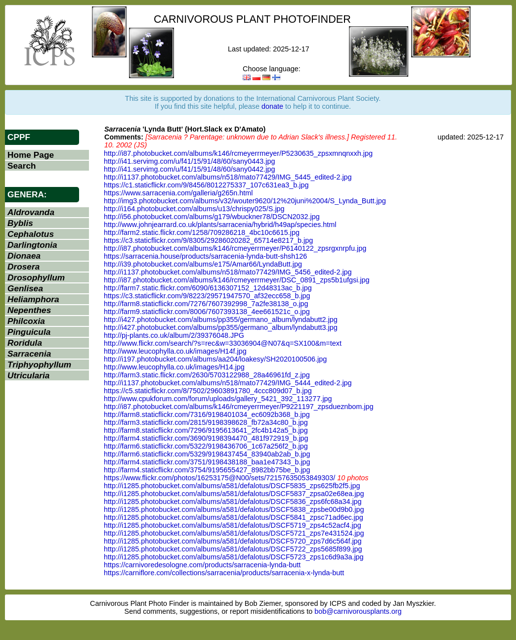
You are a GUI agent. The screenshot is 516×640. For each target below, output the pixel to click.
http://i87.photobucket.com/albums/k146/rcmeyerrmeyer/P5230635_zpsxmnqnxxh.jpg (238, 153)
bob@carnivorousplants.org (357, 611)
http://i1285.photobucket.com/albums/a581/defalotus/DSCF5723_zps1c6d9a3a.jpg (234, 557)
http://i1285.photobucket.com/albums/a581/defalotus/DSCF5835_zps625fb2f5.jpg (232, 486)
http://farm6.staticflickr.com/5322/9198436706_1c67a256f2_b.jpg (206, 446)
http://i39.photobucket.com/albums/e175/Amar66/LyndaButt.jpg (203, 264)
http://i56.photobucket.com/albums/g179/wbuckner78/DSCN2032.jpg (212, 217)
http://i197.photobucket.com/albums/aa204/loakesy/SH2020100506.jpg (215, 359)
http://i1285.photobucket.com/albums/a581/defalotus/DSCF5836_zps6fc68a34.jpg (233, 501)
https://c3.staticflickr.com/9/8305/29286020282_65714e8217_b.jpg (208, 240)
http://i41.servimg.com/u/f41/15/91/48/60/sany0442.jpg (189, 169)
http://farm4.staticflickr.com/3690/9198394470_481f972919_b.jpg (206, 438)
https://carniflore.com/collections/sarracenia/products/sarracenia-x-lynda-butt (224, 573)
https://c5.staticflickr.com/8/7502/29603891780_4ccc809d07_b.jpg (208, 391)
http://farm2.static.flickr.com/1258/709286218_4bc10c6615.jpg (202, 232)
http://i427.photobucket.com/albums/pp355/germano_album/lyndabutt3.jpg (221, 327)
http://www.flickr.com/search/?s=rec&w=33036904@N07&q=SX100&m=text (223, 343)
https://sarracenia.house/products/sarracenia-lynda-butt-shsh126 (205, 256)
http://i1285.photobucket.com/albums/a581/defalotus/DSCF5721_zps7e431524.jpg (234, 533)
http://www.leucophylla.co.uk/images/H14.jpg (174, 367)
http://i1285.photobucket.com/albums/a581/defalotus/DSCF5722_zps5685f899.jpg (233, 549)
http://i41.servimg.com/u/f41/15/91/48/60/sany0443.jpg (189, 161)
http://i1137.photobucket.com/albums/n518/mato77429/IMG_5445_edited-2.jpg (228, 177)
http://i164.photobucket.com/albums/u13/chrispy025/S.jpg (194, 209)
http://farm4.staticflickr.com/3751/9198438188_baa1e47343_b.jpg (207, 462)
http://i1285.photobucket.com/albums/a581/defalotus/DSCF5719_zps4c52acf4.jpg (232, 525)
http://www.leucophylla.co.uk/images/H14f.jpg (175, 351)
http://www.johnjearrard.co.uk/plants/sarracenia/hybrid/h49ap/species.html (220, 225)
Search (21, 166)
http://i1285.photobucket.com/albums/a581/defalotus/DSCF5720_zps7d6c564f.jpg (233, 541)
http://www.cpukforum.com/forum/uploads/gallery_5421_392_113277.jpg (218, 399)
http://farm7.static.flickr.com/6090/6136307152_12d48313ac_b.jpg (208, 288)
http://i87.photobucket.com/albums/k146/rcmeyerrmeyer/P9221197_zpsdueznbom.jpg (239, 407)
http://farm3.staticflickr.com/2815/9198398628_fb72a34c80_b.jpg (206, 422)
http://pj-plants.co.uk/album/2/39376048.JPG (174, 335)
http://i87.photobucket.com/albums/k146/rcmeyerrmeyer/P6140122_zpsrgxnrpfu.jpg (235, 248)
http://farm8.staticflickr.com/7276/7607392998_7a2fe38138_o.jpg (206, 304)
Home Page (30, 155)
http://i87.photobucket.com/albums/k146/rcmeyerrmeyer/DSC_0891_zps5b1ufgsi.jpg (237, 280)
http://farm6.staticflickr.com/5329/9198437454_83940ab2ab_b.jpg (207, 454)
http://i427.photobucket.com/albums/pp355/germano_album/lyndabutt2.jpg (221, 319)
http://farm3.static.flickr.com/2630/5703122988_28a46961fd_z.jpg (207, 375)
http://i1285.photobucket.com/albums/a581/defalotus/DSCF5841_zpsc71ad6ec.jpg (233, 517)
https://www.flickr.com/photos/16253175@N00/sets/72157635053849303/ (219, 478)
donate (272, 106)
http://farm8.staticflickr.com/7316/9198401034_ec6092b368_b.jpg (207, 414)
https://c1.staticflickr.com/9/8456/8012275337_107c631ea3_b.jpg (206, 185)
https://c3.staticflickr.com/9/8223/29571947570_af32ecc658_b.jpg (207, 296)
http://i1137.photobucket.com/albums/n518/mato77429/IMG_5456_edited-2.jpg (228, 272)
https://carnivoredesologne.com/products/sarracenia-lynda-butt (202, 565)
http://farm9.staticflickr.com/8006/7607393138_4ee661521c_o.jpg (207, 312)
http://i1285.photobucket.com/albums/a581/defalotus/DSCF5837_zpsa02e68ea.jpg (234, 494)
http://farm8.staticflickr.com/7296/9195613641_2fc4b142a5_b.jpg (206, 430)
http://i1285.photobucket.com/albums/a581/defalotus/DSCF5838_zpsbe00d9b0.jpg (234, 509)
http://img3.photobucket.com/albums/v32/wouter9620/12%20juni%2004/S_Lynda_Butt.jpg (245, 201)
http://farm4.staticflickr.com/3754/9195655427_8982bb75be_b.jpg (207, 470)
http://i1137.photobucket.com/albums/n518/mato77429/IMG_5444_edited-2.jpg (228, 383)
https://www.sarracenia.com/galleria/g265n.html (178, 193)
